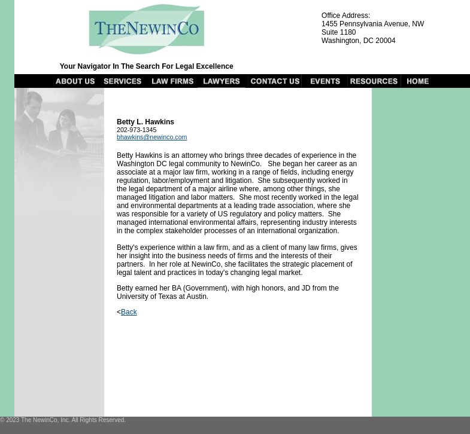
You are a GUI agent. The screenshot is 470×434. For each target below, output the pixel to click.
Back (129, 312)
